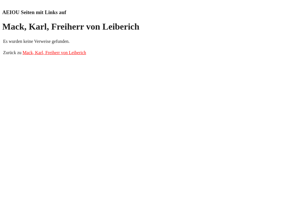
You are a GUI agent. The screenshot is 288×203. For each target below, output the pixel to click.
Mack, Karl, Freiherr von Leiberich (54, 52)
